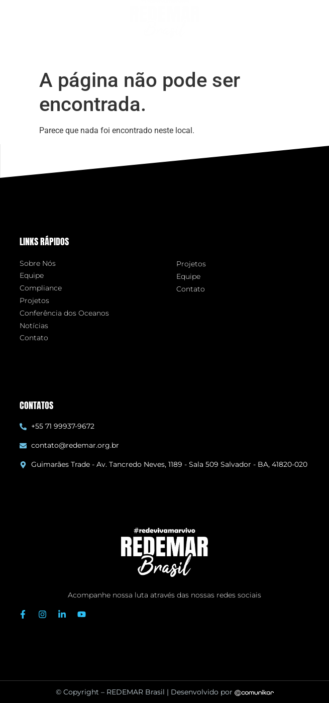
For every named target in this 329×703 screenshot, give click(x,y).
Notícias (34, 326)
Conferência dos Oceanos (64, 313)
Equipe (32, 275)
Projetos (34, 300)
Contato (34, 338)
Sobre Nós (38, 263)
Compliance (41, 288)
